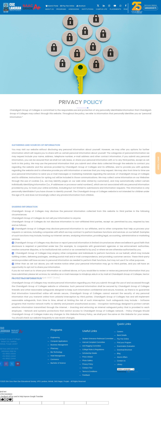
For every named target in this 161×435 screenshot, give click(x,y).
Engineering (79, 337)
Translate (132, 332)
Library (119, 325)
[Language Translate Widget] (125, 330)
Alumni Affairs (122, 318)
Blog (118, 314)
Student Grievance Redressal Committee (97, 357)
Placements (115, 9)
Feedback (86, 394)
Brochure (80, 6)
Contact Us (121, 321)
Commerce (79, 359)
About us (49, 9)
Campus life (101, 9)
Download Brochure (124, 310)
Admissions (74, 9)
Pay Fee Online (67, 6)
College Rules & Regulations (93, 368)
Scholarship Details (89, 372)
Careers (120, 292)
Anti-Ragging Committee (91, 365)
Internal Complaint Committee (93, 361)
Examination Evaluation (126, 307)
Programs (61, 9)
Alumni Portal (52, 6)
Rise (126, 9)
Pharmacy (79, 348)
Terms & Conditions (89, 390)
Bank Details (122, 296)
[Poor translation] (9, 399)
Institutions (87, 9)
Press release (87, 376)
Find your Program (124, 303)
